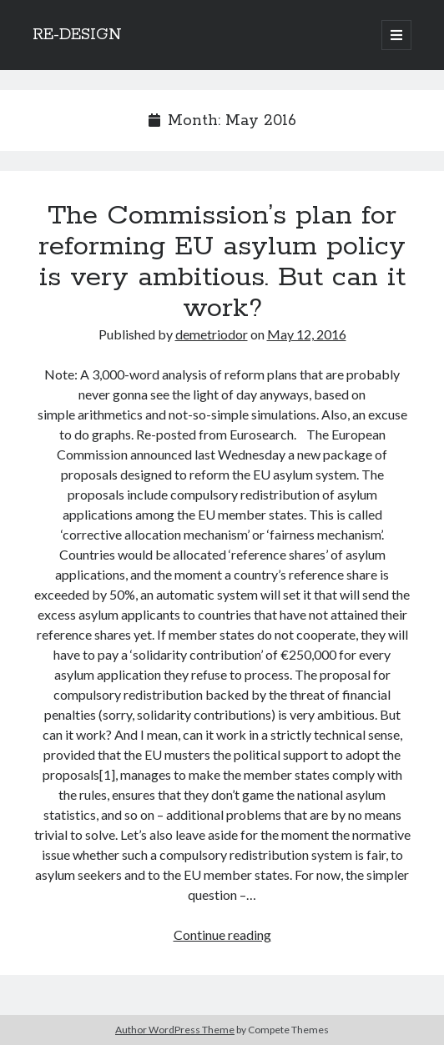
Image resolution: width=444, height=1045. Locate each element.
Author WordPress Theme (175, 1029)
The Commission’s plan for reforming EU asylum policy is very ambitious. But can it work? (222, 262)
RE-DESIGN (77, 35)
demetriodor (211, 334)
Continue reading (222, 934)
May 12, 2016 (306, 334)
